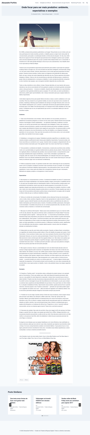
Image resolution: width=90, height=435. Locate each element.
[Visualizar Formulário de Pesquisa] (87, 3)
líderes (26, 379)
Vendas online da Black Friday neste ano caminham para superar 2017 (70, 401)
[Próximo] (80, 405)
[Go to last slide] (10, 405)
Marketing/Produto (76, 2)
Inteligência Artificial (45, 2)
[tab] (42, 415)
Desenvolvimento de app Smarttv (61, 2)
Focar (21, 379)
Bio (83, 2)
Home (37, 2)
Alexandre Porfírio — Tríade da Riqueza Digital (42, 14)
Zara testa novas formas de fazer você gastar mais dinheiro (18, 401)
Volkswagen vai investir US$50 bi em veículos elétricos (43, 401)
